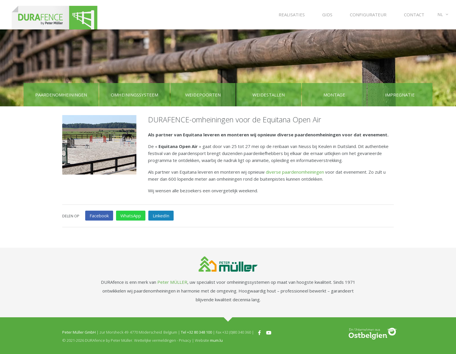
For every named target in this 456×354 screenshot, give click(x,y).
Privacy (185, 340)
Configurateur (368, 14)
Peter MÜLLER (172, 282)
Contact (414, 14)
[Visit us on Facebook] (259, 332)
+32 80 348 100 (199, 332)
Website (202, 340)
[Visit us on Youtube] (268, 332)
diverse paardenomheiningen (295, 172)
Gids (327, 14)
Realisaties (292, 14)
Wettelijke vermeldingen (155, 340)
